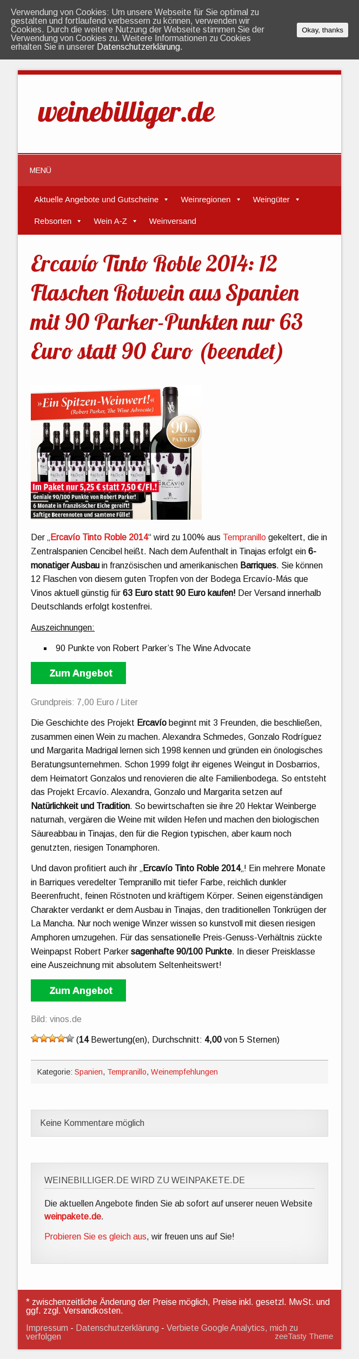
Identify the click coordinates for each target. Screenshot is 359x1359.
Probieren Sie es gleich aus (95, 1236)
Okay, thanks (322, 30)
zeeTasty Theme (304, 1336)
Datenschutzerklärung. (140, 46)
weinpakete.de (72, 1216)
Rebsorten (52, 221)
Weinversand (172, 221)
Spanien (89, 1072)
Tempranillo (244, 537)
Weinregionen (205, 199)
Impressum (47, 1328)
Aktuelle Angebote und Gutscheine (96, 199)
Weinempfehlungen (184, 1072)
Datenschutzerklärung (117, 1328)
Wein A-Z (110, 221)
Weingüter (271, 199)
